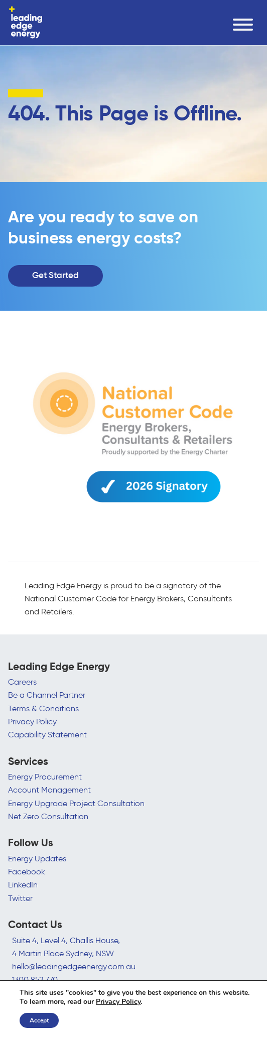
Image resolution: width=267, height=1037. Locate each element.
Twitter (20, 898)
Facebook (26, 871)
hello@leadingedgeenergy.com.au (74, 966)
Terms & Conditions (43, 708)
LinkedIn (23, 884)
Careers (22, 682)
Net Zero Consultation (48, 816)
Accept (39, 1020)
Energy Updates (37, 858)
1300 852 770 (35, 979)
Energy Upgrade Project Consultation (76, 803)
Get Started (55, 276)
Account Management (49, 790)
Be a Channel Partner (46, 695)
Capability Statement (47, 734)
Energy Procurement (45, 776)
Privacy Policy (32, 721)
